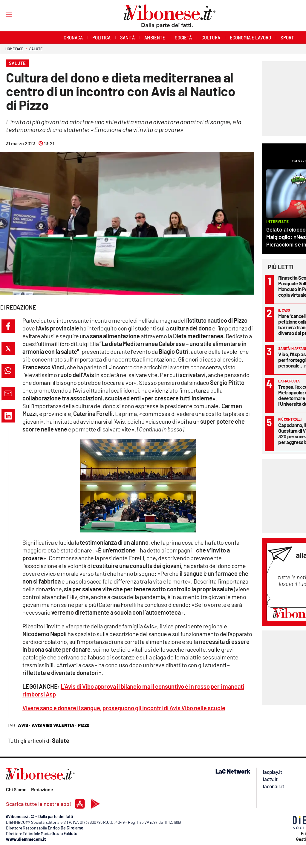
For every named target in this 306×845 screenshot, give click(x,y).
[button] (8, 326)
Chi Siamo (16, 789)
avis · (24, 725)
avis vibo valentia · (54, 725)
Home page (14, 49)
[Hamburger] (3, 14)
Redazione (42, 789)
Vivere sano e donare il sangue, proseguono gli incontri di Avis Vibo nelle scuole (123, 707)
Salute (35, 49)
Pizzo (83, 725)
